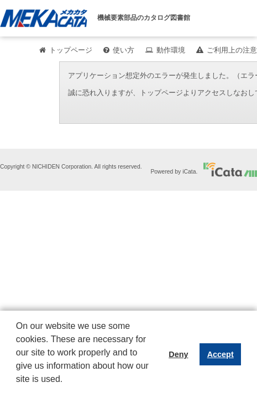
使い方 (123, 50)
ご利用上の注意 (232, 50)
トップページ (70, 50)
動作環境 (170, 50)
